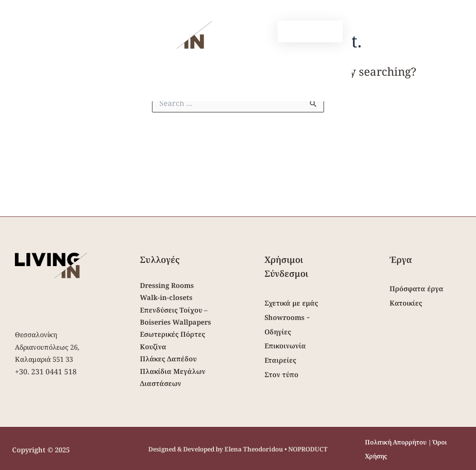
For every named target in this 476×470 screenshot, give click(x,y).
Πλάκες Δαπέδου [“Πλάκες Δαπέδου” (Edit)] (168, 358)
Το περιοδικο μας (217, 82)
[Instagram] (247, 32)
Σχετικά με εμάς (291, 302)
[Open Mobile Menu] (34, 25)
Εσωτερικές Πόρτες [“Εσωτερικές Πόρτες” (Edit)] (172, 334)
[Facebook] (233, 32)
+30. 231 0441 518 (46, 371)
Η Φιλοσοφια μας (136, 82)
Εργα (80, 82)
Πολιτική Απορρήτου (396, 442)
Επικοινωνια (289, 82)
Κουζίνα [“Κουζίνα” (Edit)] (153, 346)
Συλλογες (39, 82)
